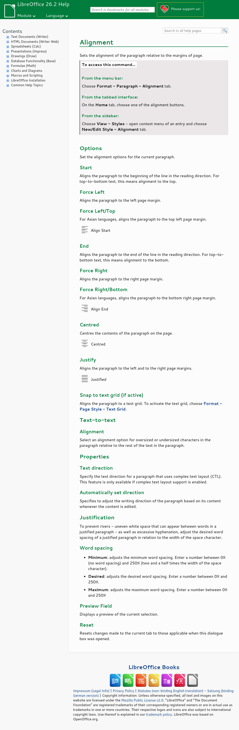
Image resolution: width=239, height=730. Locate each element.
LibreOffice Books (153, 667)
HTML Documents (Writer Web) (35, 41)
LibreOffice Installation (28, 80)
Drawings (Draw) (24, 56)
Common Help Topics (27, 85)
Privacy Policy (123, 690)
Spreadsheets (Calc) (26, 46)
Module (24, 15)
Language (55, 15)
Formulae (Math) (23, 65)
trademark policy (159, 714)
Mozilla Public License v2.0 (142, 700)
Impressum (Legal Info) (91, 690)
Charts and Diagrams (26, 70)
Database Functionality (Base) (33, 61)
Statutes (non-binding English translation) (170, 690)
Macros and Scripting (27, 75)
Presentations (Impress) (29, 51)
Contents (12, 31)
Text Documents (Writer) (29, 36)
